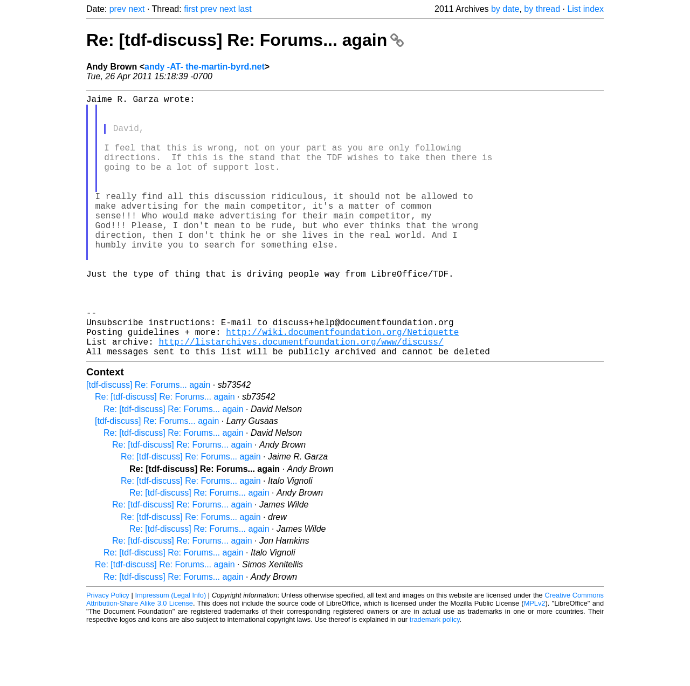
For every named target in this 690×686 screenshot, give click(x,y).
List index (585, 8)
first (191, 8)
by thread (542, 8)
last (245, 8)
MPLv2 (535, 661)
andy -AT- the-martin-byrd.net (204, 66)
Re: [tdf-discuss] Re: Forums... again (245, 40)
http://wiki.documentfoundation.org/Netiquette (342, 386)
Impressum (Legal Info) (170, 653)
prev (117, 8)
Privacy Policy (107, 653)
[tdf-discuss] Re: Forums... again (148, 443)
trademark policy (435, 678)
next (136, 8)
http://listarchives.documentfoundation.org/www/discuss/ (300, 397)
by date (505, 8)
